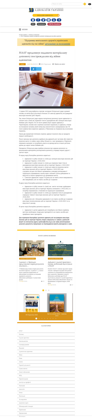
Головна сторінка (23, 34)
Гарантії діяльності (24, 368)
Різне (20, 361)
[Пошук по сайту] (67, 4)
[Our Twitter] (43, 19)
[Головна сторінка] (46, 9)
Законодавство (23, 344)
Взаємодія (22, 399)
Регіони (21, 337)
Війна (20, 358)
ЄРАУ (20, 334)
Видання (21, 351)
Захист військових (24, 375)
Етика (20, 396)
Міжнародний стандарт (26, 409)
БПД (20, 379)
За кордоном (23, 403)
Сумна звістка (23, 372)
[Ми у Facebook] (38, 19)
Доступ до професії (25, 385)
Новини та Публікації (34, 34)
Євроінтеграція (23, 382)
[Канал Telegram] (59, 19)
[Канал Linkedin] (54, 19)
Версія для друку (60, 67)
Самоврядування (24, 348)
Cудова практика (24, 341)
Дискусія (22, 392)
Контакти (41, 24)
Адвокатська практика (26, 355)
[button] (46, 43)
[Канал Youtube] (48, 19)
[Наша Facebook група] (33, 19)
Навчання (22, 389)
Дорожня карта (23, 406)
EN (33, 24)
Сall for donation (54, 24)
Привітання (22, 413)
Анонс (21, 365)
